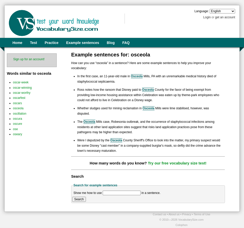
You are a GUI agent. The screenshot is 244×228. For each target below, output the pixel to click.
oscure (17, 124)
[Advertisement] (63, 219)
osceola (18, 108)
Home (17, 43)
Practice (51, 43)
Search (79, 199)
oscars (17, 103)
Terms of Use (202, 214)
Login (207, 17)
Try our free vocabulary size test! (177, 163)
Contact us (160, 214)
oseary (17, 134)
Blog (111, 43)
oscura (17, 118)
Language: (201, 11)
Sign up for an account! (28, 59)
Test (33, 43)
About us (174, 214)
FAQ (126, 43)
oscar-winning (22, 87)
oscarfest (19, 98)
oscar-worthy (21, 93)
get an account (225, 17)
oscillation (19, 113)
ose (15, 129)
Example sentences (82, 43)
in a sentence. (151, 193)
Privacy (187, 214)
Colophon (181, 224)
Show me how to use (87, 193)
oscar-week (20, 82)
